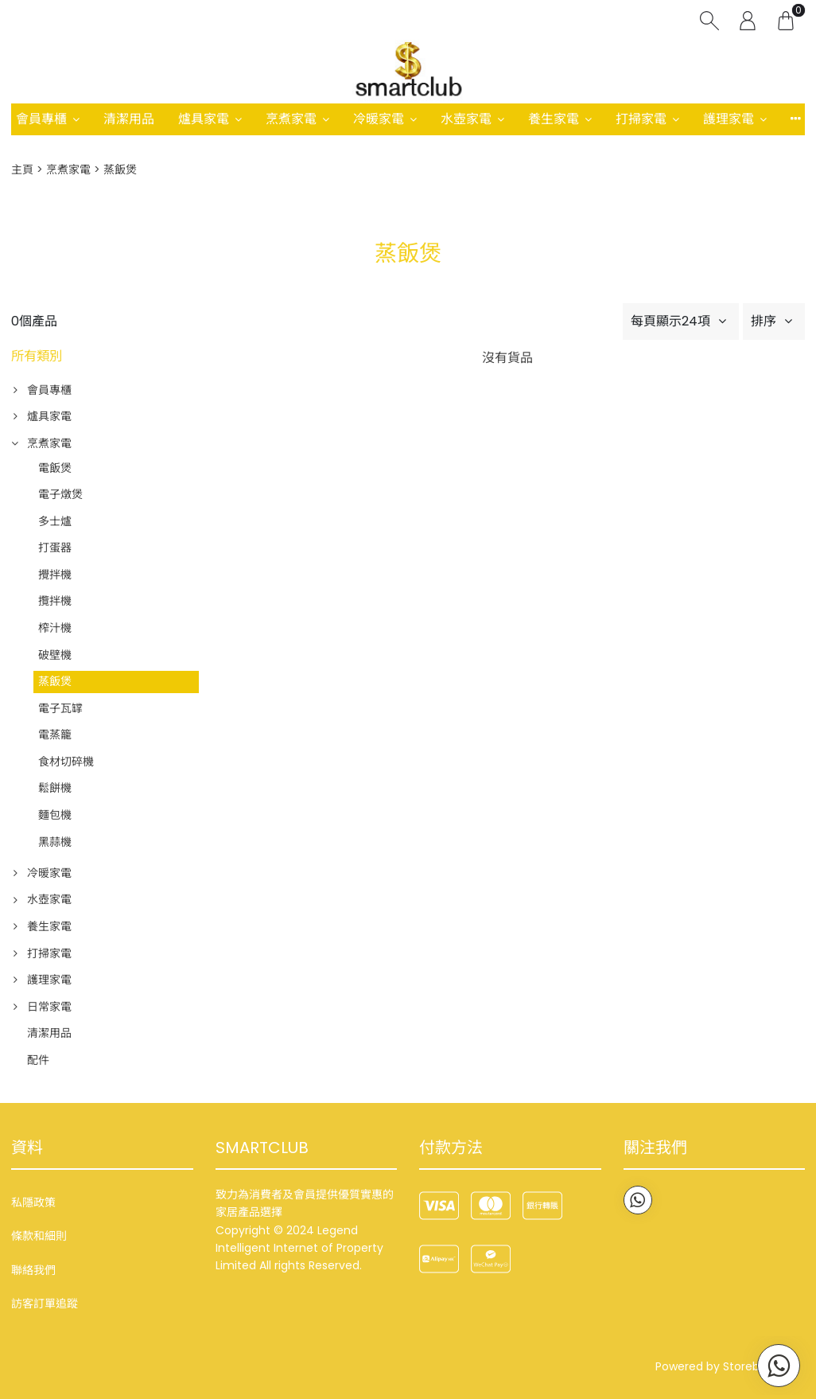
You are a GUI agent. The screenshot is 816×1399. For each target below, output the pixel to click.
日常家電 (49, 1007)
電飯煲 (55, 468)
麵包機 (55, 815)
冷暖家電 (378, 119)
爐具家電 (203, 119)
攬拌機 (55, 601)
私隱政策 (33, 1202)
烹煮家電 (291, 119)
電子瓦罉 (60, 708)
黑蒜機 (55, 842)
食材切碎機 (66, 762)
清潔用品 (128, 119)
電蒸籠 (55, 734)
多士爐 (55, 521)
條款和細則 (39, 1236)
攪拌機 (55, 575)
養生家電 (553, 119)
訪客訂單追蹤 (44, 1303)
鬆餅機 (55, 788)
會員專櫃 (41, 119)
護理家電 (728, 119)
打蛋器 (55, 547)
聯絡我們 (33, 1270)
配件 (38, 1060)
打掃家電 (641, 119)
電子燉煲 (60, 494)
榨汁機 (55, 628)
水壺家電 (466, 119)
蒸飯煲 (55, 681)
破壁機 (55, 655)
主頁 (22, 169)
